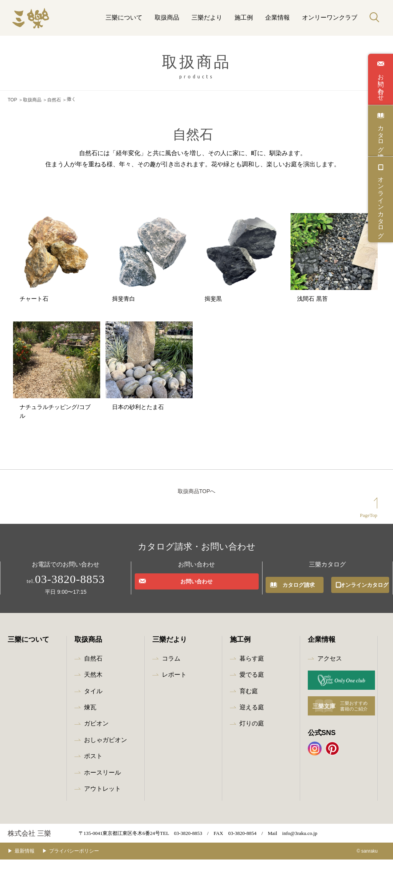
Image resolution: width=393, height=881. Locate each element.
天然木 (93, 696)
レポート (174, 696)
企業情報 (277, 17)
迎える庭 (251, 729)
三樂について (124, 17)
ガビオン (96, 745)
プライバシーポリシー (86, 872)
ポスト (93, 778)
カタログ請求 (381, 135)
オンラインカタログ (381, 204)
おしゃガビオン (105, 761)
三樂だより (207, 17)
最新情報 (30, 872)
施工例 (243, 17)
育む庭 (248, 712)
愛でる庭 (251, 696)
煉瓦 (90, 729)
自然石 (54, 99)
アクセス (329, 680)
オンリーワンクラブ (329, 17)
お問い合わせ (381, 84)
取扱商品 (167, 17)
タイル (93, 712)
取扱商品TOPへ (197, 513)
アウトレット (102, 810)
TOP (12, 99)
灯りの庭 (251, 745)
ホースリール (102, 794)
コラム (171, 680)
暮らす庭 (251, 680)
